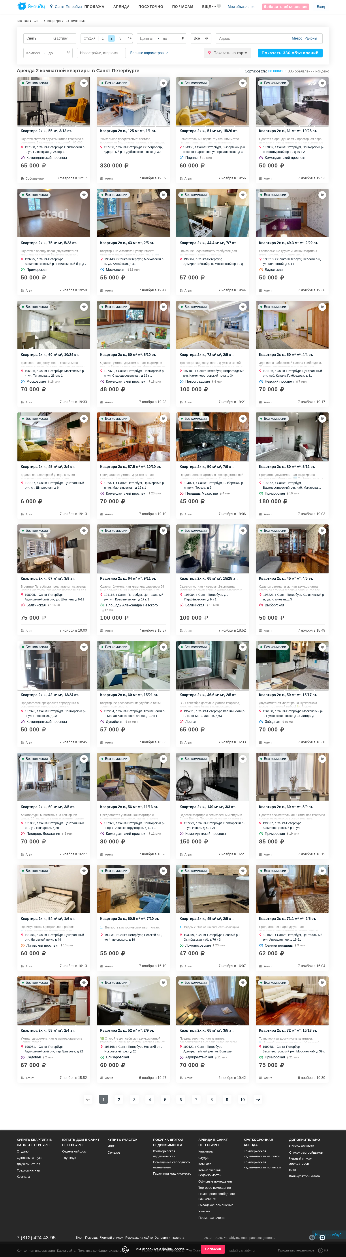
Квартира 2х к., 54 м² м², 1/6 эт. (49, 934)
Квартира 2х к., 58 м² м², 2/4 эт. (49, 1047)
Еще (204, 7)
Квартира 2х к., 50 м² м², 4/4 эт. (287, 360)
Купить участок (122, 1139)
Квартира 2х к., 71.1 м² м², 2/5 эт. (288, 934)
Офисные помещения (215, 1181)
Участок (204, 1211)
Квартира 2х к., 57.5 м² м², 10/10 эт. (131, 474)
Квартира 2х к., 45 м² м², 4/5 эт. (287, 588)
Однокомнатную (29, 1158)
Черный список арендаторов (300, 1160)
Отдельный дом (74, 1151)
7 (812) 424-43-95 (36, 1238)
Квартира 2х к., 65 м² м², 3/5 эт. (207, 1047)
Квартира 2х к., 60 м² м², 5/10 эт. (129, 360)
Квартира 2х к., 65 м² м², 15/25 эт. (210, 588)
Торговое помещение (214, 1187)
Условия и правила (169, 1237)
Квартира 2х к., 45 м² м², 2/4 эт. (49, 474)
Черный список (111, 1237)
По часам (178, 7)
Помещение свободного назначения (171, 1164)
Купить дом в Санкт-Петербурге (81, 1142)
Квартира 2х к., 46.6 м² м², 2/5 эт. (209, 706)
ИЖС (111, 1146)
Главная (22, 21)
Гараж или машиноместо (172, 1173)
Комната (23, 1176)
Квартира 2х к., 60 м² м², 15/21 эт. (130, 706)
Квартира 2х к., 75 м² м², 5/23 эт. (50, 246)
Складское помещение (215, 1205)
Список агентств (301, 1146)
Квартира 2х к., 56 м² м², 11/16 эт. (130, 820)
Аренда (117, 7)
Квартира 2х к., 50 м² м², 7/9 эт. (207, 474)
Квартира (54, 21)
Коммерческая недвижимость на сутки (262, 1153)
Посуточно (146, 7)
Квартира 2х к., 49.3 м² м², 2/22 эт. (289, 246)
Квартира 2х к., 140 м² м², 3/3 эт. (209, 820)
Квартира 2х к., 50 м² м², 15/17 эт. (289, 706)
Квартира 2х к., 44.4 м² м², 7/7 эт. (209, 246)
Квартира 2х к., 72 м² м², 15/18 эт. (289, 1047)
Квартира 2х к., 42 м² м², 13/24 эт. (51, 706)
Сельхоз (113, 1152)
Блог (292, 1170)
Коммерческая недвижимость (164, 1153)
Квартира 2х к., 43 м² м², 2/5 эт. (128, 246)
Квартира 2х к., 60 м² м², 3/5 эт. (49, 820)
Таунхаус (69, 1158)
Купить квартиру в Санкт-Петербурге (34, 1142)
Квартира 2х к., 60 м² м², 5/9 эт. (287, 820)
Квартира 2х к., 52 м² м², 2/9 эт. (128, 1047)
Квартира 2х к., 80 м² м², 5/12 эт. (288, 474)
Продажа (90, 7)
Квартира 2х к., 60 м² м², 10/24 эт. (51, 360)
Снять (38, 21)
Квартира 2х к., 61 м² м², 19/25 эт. (289, 133)
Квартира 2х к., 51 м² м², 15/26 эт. (210, 133)
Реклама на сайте (139, 1237)
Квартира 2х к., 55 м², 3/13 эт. (47, 133)
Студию (22, 1151)
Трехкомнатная (28, 1170)
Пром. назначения (212, 1217)
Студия (203, 1158)
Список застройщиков (306, 1152)
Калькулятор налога (304, 1176)
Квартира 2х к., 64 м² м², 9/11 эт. (129, 588)
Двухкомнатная (28, 1164)
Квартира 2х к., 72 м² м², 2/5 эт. (207, 360)
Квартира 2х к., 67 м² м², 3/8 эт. (49, 588)
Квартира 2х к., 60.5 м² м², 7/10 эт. (130, 934)
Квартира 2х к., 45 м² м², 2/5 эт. (207, 934)
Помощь (91, 1237)
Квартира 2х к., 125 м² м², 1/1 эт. (129, 133)
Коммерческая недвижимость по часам (262, 1164)
